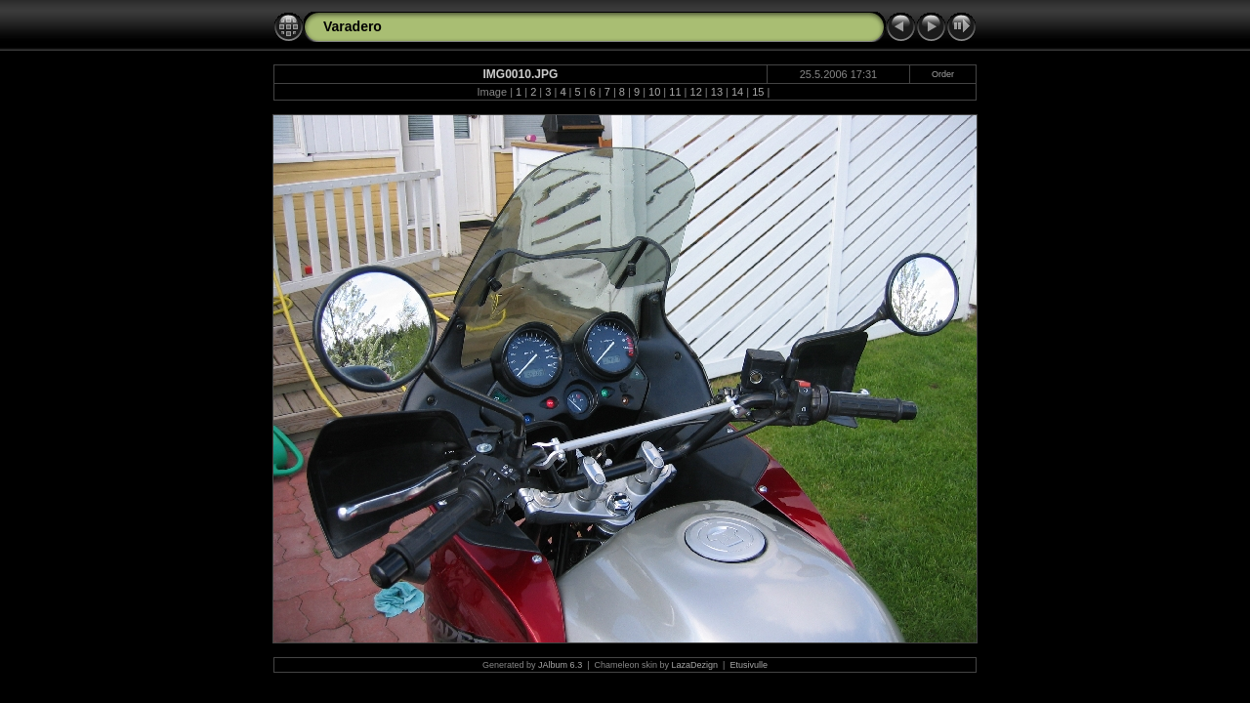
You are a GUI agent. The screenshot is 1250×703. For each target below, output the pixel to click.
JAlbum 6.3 (560, 665)
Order (943, 74)
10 (654, 92)
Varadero (352, 26)
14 (737, 92)
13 (717, 92)
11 (675, 92)
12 (696, 92)
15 (758, 92)
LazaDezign (695, 665)
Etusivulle (748, 665)
